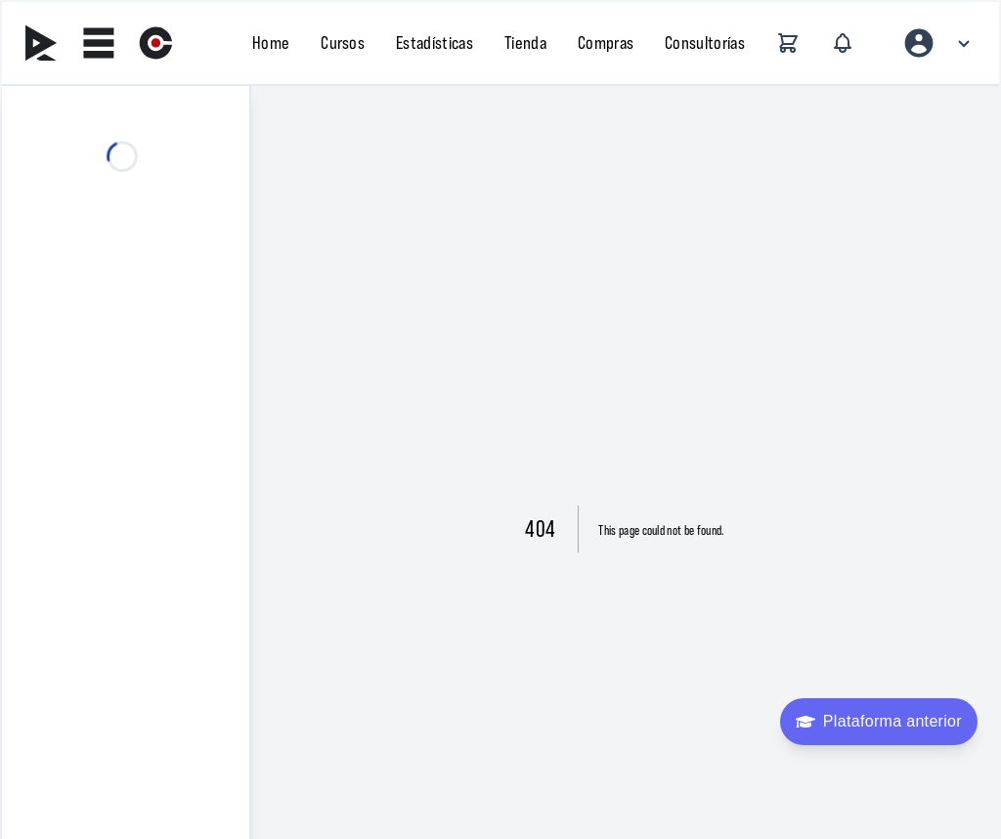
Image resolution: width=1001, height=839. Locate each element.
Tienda (525, 42)
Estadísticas (434, 42)
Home (270, 42)
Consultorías (705, 42)
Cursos (343, 42)
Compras (605, 42)
